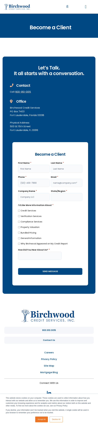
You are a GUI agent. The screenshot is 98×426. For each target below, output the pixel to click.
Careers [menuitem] (49, 352)
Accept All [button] (41, 419)
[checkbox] (50, 227)
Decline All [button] (56, 419)
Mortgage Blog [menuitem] (49, 372)
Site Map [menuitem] (49, 365)
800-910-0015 (23, 91)
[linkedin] (49, 393)
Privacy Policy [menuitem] (49, 359)
